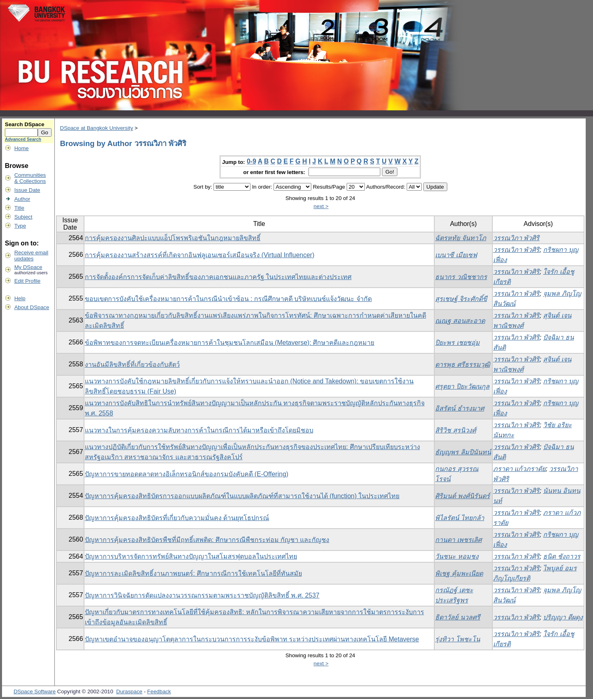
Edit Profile (27, 281)
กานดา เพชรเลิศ (458, 539)
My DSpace (28, 267)
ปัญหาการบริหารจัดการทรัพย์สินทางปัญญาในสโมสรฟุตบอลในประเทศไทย (191, 556)
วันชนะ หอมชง (456, 556)
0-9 (251, 161)
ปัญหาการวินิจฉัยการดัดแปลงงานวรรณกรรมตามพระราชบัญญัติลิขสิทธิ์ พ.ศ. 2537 (202, 595)
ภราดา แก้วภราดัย (519, 468)
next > (321, 206)
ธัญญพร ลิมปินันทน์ (463, 452)
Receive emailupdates (31, 255)
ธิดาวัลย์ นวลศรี (457, 617)
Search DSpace (24, 124)
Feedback (159, 691)
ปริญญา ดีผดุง (562, 617)
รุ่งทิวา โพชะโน (457, 639)
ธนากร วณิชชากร (461, 276)
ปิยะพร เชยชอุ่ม (457, 342)
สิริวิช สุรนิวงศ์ (455, 430)
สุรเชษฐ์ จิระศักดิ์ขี (461, 298)
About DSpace (31, 307)
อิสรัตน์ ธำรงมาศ (459, 408)
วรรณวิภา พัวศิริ (516, 237)
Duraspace (129, 691)
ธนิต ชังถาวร (561, 556)
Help (19, 298)
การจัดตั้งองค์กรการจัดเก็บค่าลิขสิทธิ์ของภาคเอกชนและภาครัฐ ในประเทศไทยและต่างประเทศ (218, 276)
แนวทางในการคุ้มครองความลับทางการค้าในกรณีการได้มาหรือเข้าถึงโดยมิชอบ (199, 430)
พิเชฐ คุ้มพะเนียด (459, 573)
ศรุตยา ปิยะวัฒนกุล (462, 386)
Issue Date (27, 190)
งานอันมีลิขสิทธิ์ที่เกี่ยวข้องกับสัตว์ (132, 364)
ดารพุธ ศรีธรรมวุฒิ (462, 364)
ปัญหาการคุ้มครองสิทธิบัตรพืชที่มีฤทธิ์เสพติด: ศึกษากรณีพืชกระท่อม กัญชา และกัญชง (207, 539)
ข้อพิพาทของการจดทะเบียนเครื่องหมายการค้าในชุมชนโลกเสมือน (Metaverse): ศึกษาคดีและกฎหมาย (230, 342)
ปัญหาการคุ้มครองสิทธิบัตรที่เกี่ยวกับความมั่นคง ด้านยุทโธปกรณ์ (177, 517)
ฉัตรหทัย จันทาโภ (460, 237)
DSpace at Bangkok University (96, 128)
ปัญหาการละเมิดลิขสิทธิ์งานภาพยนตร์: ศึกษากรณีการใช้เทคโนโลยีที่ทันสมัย (193, 573)
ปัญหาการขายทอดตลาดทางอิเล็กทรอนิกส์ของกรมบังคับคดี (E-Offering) (187, 474)
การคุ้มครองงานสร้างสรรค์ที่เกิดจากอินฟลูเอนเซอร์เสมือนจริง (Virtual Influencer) (200, 255)
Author (22, 199)
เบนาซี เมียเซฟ (456, 255)
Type (20, 226)
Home (21, 148)
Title (19, 208)
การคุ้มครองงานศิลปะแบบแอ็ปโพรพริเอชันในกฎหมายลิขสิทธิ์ (173, 237)
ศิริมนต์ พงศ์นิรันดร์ (462, 496)
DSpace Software (34, 691)
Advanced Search (23, 139)
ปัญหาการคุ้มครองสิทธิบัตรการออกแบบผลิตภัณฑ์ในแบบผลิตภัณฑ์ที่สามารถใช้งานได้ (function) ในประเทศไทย (242, 496)
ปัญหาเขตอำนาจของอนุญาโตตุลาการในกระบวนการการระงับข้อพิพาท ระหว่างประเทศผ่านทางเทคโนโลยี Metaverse (252, 639)
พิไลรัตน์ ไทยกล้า (459, 517)
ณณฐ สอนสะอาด (460, 320)
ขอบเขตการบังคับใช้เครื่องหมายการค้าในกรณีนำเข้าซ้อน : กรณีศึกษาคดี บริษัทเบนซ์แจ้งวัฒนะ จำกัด (228, 298)
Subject (23, 217)
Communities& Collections (30, 178)
